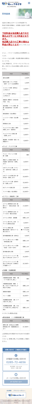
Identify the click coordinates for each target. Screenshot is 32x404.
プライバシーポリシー (19, 390)
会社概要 (9, 390)
